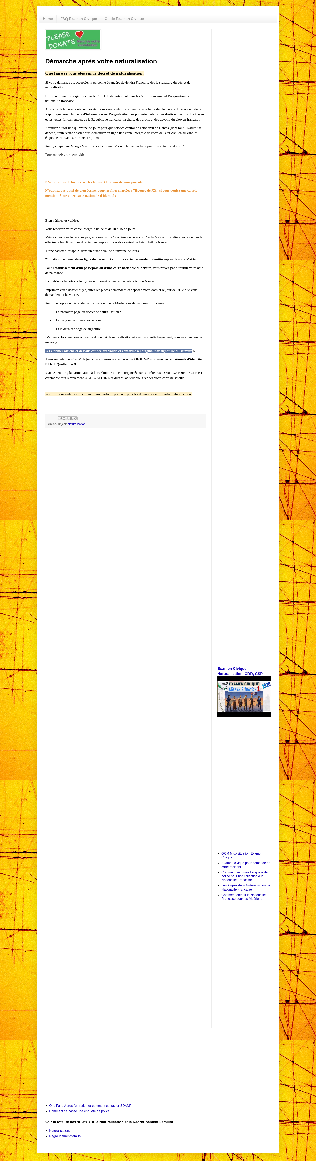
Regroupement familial (65, 1136)
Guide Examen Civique (124, 19)
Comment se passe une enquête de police (79, 1111)
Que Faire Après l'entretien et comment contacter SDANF (90, 1105)
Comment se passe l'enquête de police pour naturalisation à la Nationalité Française (244, 876)
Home (48, 19)
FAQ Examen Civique (78, 19)
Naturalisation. (77, 424)
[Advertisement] (244, 89)
